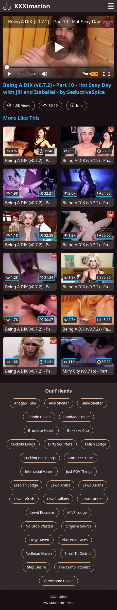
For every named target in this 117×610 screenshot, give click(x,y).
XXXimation (26, 6)
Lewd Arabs (60, 485)
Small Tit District (77, 553)
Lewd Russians (42, 512)
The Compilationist (74, 567)
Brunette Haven (41, 430)
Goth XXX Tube (80, 457)
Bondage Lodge (76, 416)
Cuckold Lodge (23, 444)
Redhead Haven (38, 553)
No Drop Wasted (39, 526)
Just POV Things (79, 471)
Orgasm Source (78, 526)
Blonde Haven (39, 416)
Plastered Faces (75, 539)
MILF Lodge (77, 512)
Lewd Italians (58, 498)
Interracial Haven (39, 471)
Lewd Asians (93, 485)
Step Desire (36, 567)
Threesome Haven (58, 580)
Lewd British (24, 498)
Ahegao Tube (25, 403)
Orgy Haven (39, 539)
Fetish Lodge (95, 444)
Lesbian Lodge (26, 485)
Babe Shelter (92, 403)
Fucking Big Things (40, 457)
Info (77, 105)
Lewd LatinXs (92, 498)
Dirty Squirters (60, 444)
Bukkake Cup (78, 430)
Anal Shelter (59, 403)
